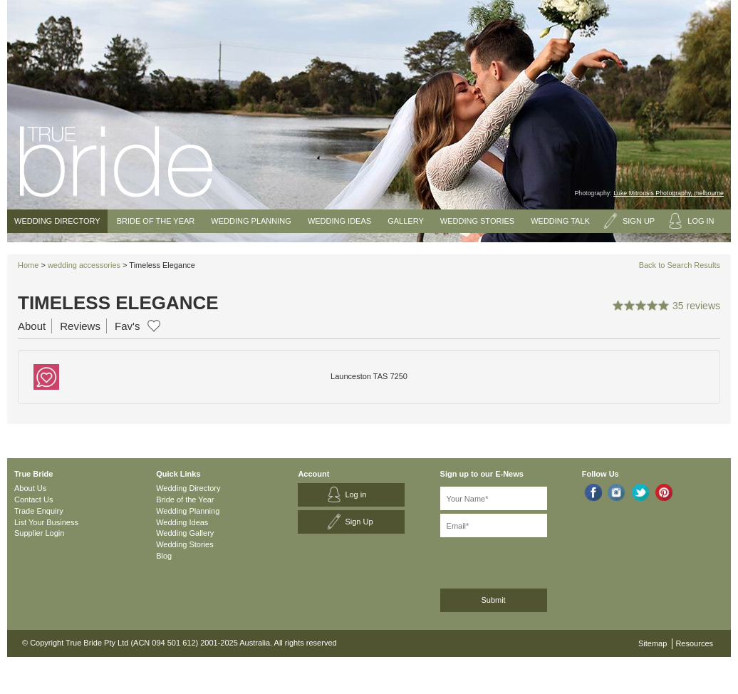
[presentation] (516, 560)
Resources (694, 643)
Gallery (406, 221)
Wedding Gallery (185, 533)
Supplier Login (39, 533)
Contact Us (33, 499)
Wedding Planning (251, 221)
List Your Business (46, 522)
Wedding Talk (560, 221)
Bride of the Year (156, 221)
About (32, 326)
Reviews (80, 326)
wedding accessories (84, 265)
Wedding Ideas (339, 221)
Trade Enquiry (38, 511)
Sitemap (652, 643)
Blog (164, 555)
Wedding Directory (57, 221)
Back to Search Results (679, 265)
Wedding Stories (477, 221)
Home (28, 265)
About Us (30, 488)
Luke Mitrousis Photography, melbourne (668, 193)
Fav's (127, 326)
